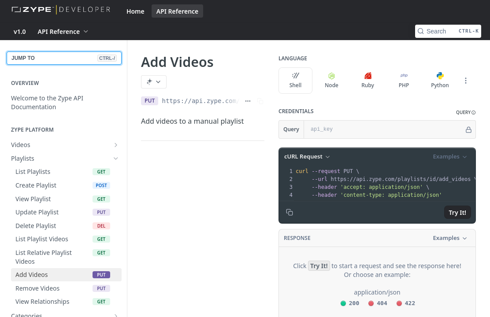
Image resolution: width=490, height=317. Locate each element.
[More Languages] (465, 80)
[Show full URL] (247, 100)
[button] (466, 112)
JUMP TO (64, 58)
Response (297, 238)
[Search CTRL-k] (448, 31)
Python (440, 80)
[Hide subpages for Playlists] (115, 158)
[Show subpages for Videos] (115, 144)
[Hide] (468, 129)
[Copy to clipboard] (289, 212)
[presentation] (386, 183)
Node (331, 80)
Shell (296, 80)
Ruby (367, 80)
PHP (404, 80)
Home (135, 11)
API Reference (177, 11)
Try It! (457, 212)
